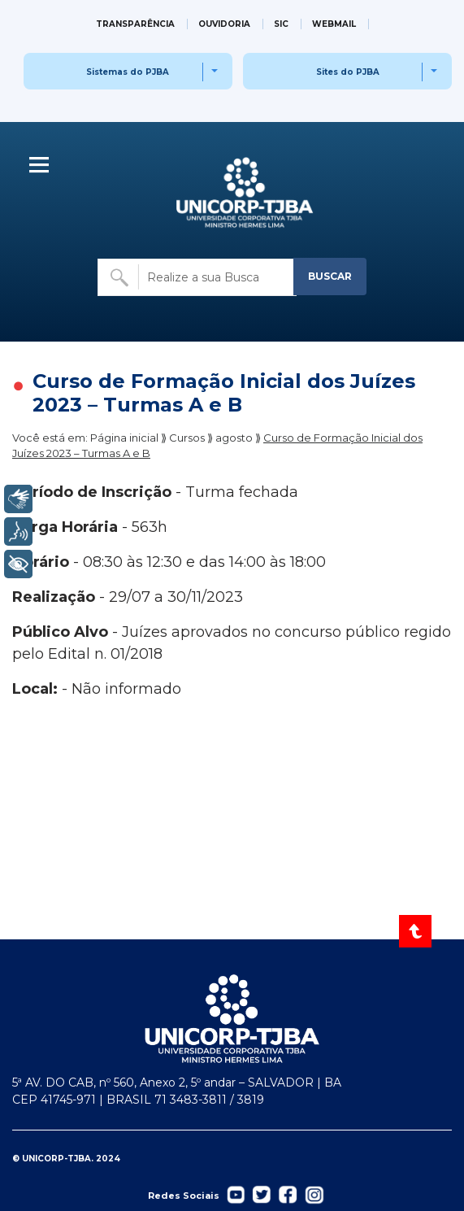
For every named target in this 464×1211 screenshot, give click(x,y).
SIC (281, 24)
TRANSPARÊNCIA (135, 24)
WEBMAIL (334, 24)
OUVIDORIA (224, 24)
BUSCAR (330, 276)
